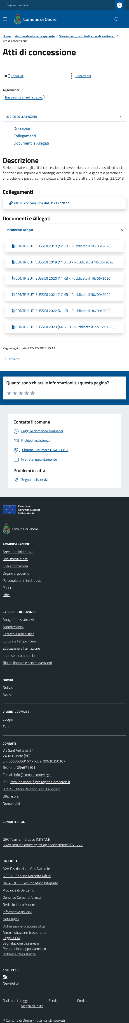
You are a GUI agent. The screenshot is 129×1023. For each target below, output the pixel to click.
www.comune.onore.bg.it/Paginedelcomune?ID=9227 (43, 844)
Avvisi (7, 694)
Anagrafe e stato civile (19, 619)
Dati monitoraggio (16, 1000)
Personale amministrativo (22, 580)
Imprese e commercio (19, 655)
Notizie (8, 687)
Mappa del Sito (32, 1006)
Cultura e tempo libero (19, 641)
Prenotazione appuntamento (24, 948)
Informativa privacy (17, 911)
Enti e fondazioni (15, 566)
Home (7, 36)
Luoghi (8, 719)
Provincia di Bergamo (18, 890)
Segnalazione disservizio (21, 943)
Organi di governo (16, 573)
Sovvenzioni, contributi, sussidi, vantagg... (87, 36)
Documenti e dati (15, 559)
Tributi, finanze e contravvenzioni (27, 662)
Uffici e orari (11, 796)
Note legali (11, 919)
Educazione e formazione (21, 648)
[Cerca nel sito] (115, 19)
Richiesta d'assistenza (19, 954)
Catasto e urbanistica (18, 634)
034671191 (26, 767)
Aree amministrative (18, 551)
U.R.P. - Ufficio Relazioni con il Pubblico (31, 789)
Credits (82, 1000)
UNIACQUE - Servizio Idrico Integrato (30, 883)
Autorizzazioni (13, 626)
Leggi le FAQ (12, 938)
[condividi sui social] (13, 76)
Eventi (7, 726)
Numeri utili (11, 803)
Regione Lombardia (17, 5)
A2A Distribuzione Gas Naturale (26, 868)
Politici (7, 587)
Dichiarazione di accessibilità (24, 926)
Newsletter (11, 983)
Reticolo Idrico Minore (19, 904)
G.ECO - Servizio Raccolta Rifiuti (27, 875)
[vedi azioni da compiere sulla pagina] (79, 76)
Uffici (6, 594)
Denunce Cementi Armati (22, 897)
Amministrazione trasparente (35, 36)
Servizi (53, 1000)
